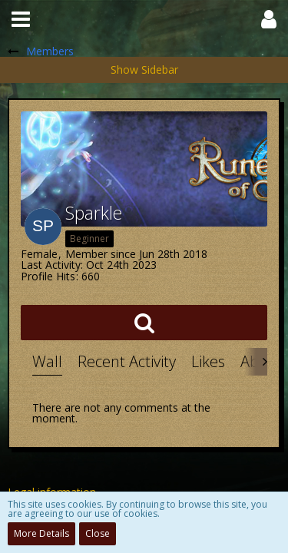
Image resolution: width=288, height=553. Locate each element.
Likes (208, 361)
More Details (41, 533)
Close (97, 533)
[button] (21, 19)
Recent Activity (127, 361)
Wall (47, 361)
